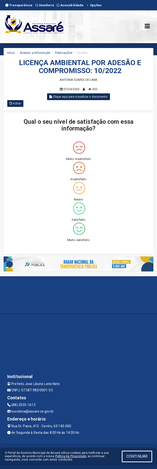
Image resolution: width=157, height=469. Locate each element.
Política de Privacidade (70, 456)
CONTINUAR (137, 456)
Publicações (63, 53)
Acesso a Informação (35, 53)
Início (11, 53)
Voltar (15, 103)
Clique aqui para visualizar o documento (78, 96)
